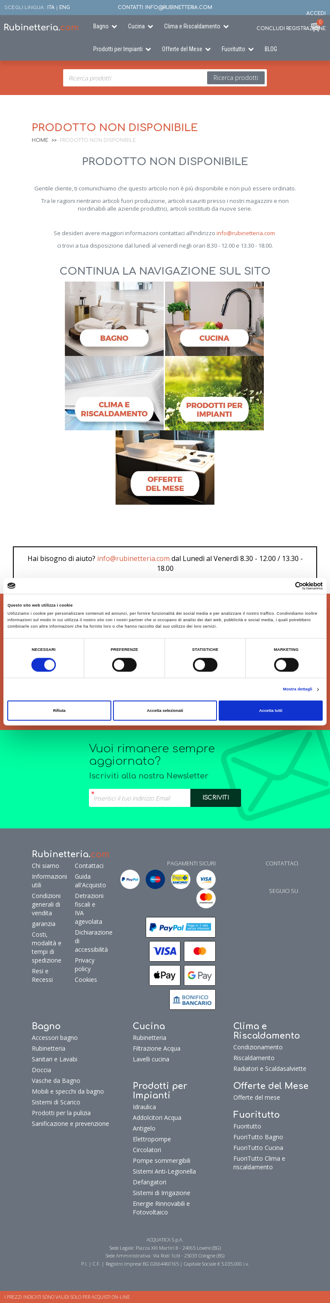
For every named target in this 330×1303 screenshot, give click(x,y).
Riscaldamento (254, 1058)
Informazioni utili (49, 880)
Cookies (86, 979)
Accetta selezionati (165, 710)
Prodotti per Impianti (118, 49)
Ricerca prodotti (236, 78)
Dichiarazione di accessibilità (88, 940)
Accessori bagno (55, 1037)
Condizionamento (258, 1047)
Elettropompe (152, 1139)
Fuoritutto (233, 49)
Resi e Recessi (42, 975)
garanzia (43, 924)
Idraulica (144, 1107)
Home (40, 140)
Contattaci (88, 866)
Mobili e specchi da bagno (68, 1091)
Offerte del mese (256, 1097)
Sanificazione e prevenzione (70, 1123)
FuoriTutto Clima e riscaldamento (259, 1162)
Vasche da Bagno (56, 1080)
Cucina (136, 26)
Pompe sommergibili (161, 1160)
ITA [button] (51, 7)
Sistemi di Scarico (56, 1102)
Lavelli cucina (151, 1059)
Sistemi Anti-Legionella (164, 1171)
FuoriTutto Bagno (258, 1137)
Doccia (41, 1070)
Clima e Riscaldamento (192, 26)
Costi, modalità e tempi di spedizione (46, 947)
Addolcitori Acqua (157, 1117)
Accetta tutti (270, 710)
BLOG (271, 49)
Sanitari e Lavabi (54, 1059)
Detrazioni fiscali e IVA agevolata (88, 909)
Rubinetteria (48, 1048)
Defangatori (149, 1182)
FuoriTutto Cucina (258, 1148)
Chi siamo (45, 866)
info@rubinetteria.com (246, 233)
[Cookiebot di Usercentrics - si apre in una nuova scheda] (285, 586)
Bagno (101, 26)
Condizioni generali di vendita (46, 904)
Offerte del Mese (182, 49)
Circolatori (147, 1150)
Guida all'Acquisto (88, 880)
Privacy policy (85, 964)
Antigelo (144, 1128)
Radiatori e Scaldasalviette (269, 1068)
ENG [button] (64, 7)
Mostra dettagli (297, 689)
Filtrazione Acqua (156, 1048)
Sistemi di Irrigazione (161, 1193)
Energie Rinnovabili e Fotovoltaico (161, 1207)
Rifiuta (59, 710)
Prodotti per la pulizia (61, 1113)
